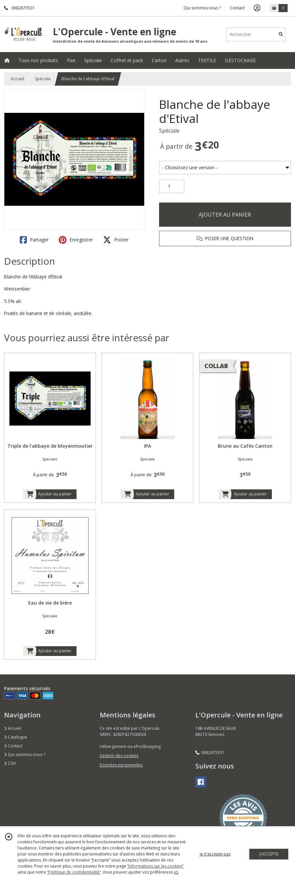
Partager (34, 240)
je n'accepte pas (215, 854)
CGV (10, 763)
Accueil (17, 79)
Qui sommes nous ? (24, 754)
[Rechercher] (281, 34)
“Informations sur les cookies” (155, 866)
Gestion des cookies (119, 755)
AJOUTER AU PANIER (225, 214)
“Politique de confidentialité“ (74, 872)
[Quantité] (171, 186)
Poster (116, 240)
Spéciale (43, 79)
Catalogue (15, 737)
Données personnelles (121, 765)
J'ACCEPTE (268, 854)
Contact (237, 8)
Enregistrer (76, 240)
